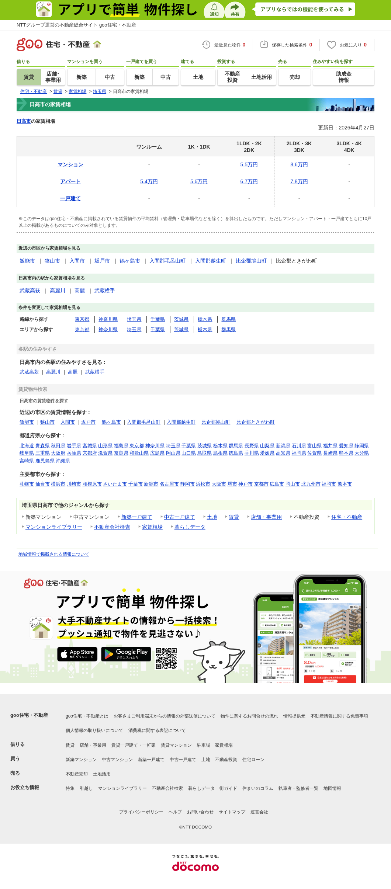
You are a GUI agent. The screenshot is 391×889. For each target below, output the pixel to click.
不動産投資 (226, 759)
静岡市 (187, 484)
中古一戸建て (179, 517)
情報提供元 (294, 716)
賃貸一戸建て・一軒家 (133, 745)
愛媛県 (267, 453)
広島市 (277, 484)
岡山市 (293, 484)
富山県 (314, 445)
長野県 (252, 445)
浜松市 (203, 484)
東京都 (82, 319)
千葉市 (135, 484)
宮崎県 (27, 460)
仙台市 (42, 484)
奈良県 (121, 453)
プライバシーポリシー (141, 812)
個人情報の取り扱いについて (94, 730)
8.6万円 (299, 164)
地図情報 (332, 788)
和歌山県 (139, 453)
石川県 (299, 445)
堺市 (232, 484)
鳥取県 (204, 453)
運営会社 (259, 812)
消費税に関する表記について (157, 730)
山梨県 (267, 445)
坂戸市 (102, 261)
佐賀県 (314, 453)
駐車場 (203, 745)
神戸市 (245, 484)
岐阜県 (27, 453)
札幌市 (27, 484)
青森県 (42, 445)
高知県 (283, 453)
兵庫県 (74, 453)
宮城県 (90, 445)
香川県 (252, 453)
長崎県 (330, 453)
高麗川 (57, 291)
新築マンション (81, 759)
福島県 (121, 445)
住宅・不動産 (346, 517)
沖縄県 (63, 460)
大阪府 (58, 453)
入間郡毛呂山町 (167, 261)
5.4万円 (149, 181)
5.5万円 (249, 164)
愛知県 (346, 445)
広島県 (157, 453)
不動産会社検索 (112, 527)
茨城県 (181, 319)
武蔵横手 (104, 291)
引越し (86, 788)
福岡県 (299, 453)
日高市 (24, 121)
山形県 (105, 445)
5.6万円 (199, 181)
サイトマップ (232, 812)
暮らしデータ (189, 527)
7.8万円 (299, 181)
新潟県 (283, 445)
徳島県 (236, 453)
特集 (70, 788)
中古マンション (117, 759)
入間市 (77, 261)
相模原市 (92, 484)
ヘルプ (175, 812)
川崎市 (74, 484)
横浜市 (58, 484)
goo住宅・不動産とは (87, 716)
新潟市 (151, 484)
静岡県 (361, 445)
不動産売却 (77, 774)
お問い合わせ (200, 812)
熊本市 (345, 484)
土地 (212, 517)
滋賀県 (105, 453)
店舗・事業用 (266, 517)
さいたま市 (115, 484)
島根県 (220, 453)
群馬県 (228, 319)
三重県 (42, 453)
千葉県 (157, 319)
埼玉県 (134, 319)
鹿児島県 (45, 460)
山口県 (188, 453)
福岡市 (329, 484)
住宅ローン (253, 759)
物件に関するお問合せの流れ (249, 716)
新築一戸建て (136, 517)
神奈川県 (108, 319)
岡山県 (173, 453)
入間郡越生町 (210, 261)
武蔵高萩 (30, 291)
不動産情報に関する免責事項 (339, 716)
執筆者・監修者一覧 (298, 788)
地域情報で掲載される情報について (53, 554)
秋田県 (58, 445)
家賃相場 (152, 527)
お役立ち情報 (24, 787)
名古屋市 (169, 484)
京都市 (261, 484)
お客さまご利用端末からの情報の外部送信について (164, 716)
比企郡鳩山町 (251, 261)
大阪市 (219, 484)
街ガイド (228, 788)
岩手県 (74, 445)
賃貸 (234, 517)
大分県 (361, 453)
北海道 (27, 445)
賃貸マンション (176, 745)
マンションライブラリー (53, 527)
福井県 (330, 445)
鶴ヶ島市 (130, 261)
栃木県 (205, 319)
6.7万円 (249, 181)
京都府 (90, 453)
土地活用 (102, 774)
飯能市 (27, 261)
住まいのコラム (257, 788)
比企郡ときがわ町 (255, 422)
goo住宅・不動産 (29, 715)
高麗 (80, 291)
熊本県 (346, 453)
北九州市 (311, 484)
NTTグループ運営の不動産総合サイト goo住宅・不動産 (76, 25)
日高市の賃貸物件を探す (44, 400)
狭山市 (52, 261)
